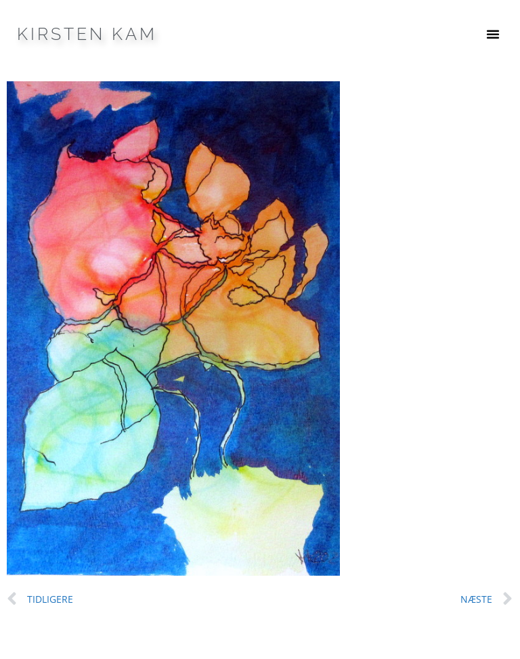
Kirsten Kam (87, 34)
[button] (493, 34)
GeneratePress (341, 637)
